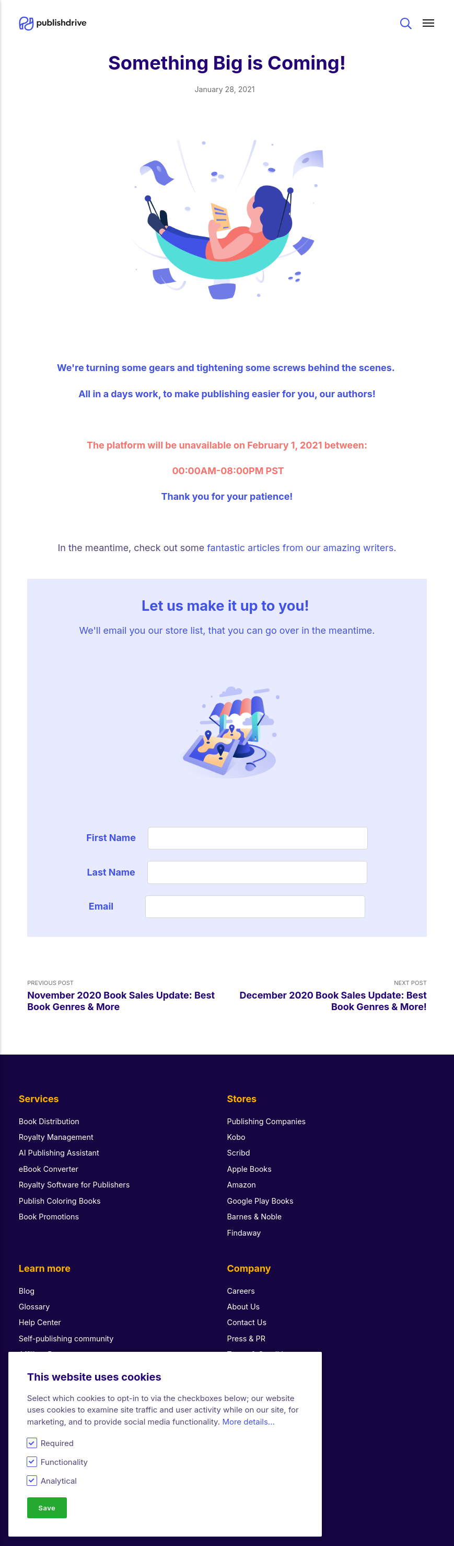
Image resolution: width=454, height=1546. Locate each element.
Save (46, 1507)
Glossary (34, 1306)
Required (57, 1443)
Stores (242, 1098)
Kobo (236, 1137)
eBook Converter (48, 1168)
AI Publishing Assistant (59, 1152)
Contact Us (246, 1322)
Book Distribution (49, 1121)
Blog (26, 1290)
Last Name (111, 872)
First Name (111, 837)
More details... (248, 1421)
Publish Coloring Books (60, 1200)
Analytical (59, 1481)
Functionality (64, 1462)
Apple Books (249, 1168)
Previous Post (127, 995)
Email (111, 906)
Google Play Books (260, 1200)
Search (405, 23)
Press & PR (246, 1338)
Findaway (244, 1232)
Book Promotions (49, 1216)
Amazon (241, 1184)
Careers (241, 1290)
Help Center (40, 1322)
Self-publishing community (66, 1338)
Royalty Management (56, 1137)
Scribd (238, 1152)
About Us (243, 1306)
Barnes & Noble (254, 1216)
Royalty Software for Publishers (74, 1184)
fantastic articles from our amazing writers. (301, 547)
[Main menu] (429, 23)
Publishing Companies (266, 1121)
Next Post (327, 995)
